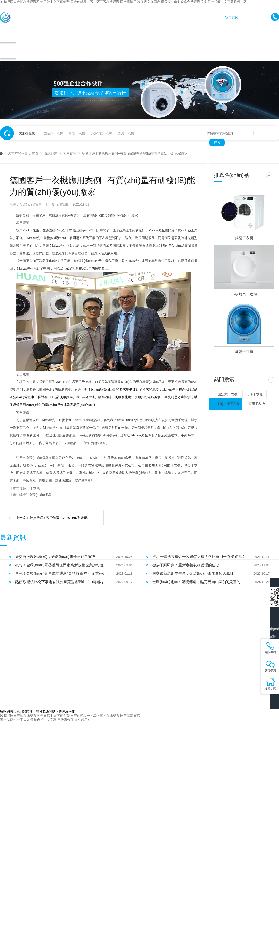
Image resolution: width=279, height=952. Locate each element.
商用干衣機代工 (97, 17)
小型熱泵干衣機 (244, 294)
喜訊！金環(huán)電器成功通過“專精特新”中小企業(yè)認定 (61, 573)
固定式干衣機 (53, 133)
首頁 (46, 17)
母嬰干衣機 (77, 133)
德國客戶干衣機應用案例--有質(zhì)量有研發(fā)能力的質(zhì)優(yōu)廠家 (135, 153)
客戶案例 (231, 17)
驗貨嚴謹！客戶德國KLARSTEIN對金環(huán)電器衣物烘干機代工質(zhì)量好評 (60, 518)
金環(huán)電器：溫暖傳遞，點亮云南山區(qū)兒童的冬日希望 (198, 582)
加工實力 (211, 17)
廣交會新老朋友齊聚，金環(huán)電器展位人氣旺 (193, 573)
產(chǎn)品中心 (187, 17)
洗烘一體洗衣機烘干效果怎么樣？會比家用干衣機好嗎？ (198, 557)
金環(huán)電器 (86, 420)
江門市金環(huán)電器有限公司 (39, 458)
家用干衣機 (126, 133)
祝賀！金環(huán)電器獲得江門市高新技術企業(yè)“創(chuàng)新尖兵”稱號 (61, 565)
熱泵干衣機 (244, 238)
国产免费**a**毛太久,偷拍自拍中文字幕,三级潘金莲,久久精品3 (45, 720)
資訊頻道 (51, 153)
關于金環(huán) (256, 29)
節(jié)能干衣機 (101, 133)
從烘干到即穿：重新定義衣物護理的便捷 (185, 565)
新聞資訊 (251, 17)
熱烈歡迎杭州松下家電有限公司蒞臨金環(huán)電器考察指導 (61, 582)
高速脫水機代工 (127, 17)
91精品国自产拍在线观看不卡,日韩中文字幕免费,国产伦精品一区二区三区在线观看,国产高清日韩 (70, 715)
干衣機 (50, 215)
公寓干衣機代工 (157, 17)
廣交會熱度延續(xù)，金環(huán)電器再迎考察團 (55, 557)
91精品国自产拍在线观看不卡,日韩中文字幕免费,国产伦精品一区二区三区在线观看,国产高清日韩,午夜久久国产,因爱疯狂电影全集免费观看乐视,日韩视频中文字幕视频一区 (123, 2)
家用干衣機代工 (68, 17)
